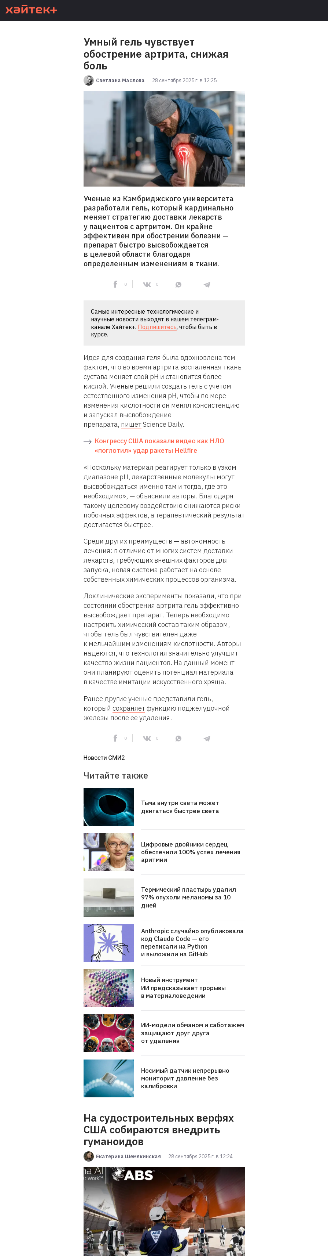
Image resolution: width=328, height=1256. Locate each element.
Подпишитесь (157, 327)
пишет (131, 424)
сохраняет (129, 708)
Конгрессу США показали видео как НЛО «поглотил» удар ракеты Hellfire (159, 446)
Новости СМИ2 (104, 757)
